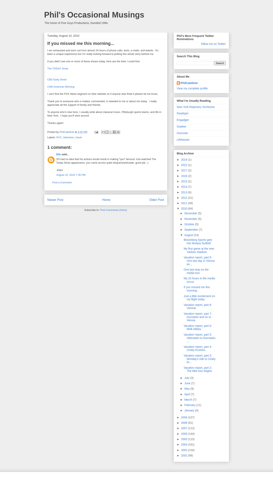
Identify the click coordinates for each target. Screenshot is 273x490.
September (191, 229)
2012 (184, 197)
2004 (184, 444)
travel (78, 137)
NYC (59, 137)
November (191, 218)
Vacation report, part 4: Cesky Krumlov (198, 348)
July (187, 377)
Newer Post (55, 200)
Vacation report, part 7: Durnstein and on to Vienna (198, 317)
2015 (184, 181)
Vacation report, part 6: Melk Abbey (198, 327)
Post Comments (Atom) (113, 209)
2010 (184, 208)
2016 (184, 176)
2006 (184, 433)
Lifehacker (183, 139)
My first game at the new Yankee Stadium (199, 250)
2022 (184, 165)
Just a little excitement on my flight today (199, 297)
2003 (184, 450)
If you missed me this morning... (197, 289)
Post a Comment (62, 182)
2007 (184, 428)
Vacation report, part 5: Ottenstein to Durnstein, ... (200, 338)
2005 (184, 439)
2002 (184, 455)
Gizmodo (182, 133)
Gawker (181, 126)
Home (106, 200)
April (187, 394)
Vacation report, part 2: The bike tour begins (198, 369)
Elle (58, 154)
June (187, 383)
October (189, 224)
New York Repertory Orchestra (196, 107)
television (68, 137)
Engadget (183, 120)
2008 (184, 422)
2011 (184, 203)
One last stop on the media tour (196, 271)
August (189, 235)
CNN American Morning (61, 86)
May (187, 388)
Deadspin (183, 113)
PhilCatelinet (189, 83)
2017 (184, 170)
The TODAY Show (57, 68)
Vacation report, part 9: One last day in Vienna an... (199, 261)
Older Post (156, 200)
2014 (184, 186)
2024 (184, 159)
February (190, 405)
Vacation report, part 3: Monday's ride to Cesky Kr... (199, 359)
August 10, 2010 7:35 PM (71, 174)
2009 (184, 417)
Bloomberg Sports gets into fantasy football (198, 241)
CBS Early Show (57, 79)
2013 (184, 192)
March (188, 399)
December (191, 213)
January (189, 410)
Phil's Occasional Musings (94, 14)
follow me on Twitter (213, 43)
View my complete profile (192, 88)
